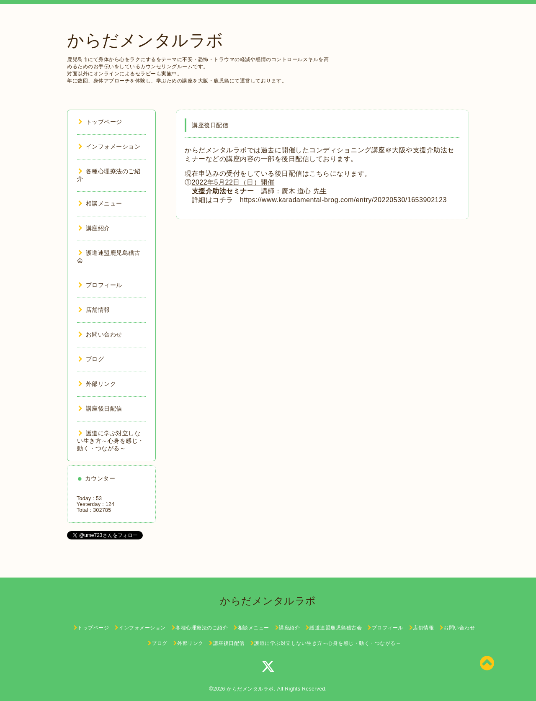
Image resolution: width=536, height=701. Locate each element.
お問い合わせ (100, 334)
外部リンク (97, 383)
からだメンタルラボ (145, 40)
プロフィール (100, 285)
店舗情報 (94, 309)
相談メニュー (100, 203)
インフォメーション (109, 146)
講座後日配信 (100, 408)
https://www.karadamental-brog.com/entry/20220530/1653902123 (343, 199)
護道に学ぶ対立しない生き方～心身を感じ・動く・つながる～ (110, 441)
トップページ (100, 121)
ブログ (91, 359)
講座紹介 (94, 228)
